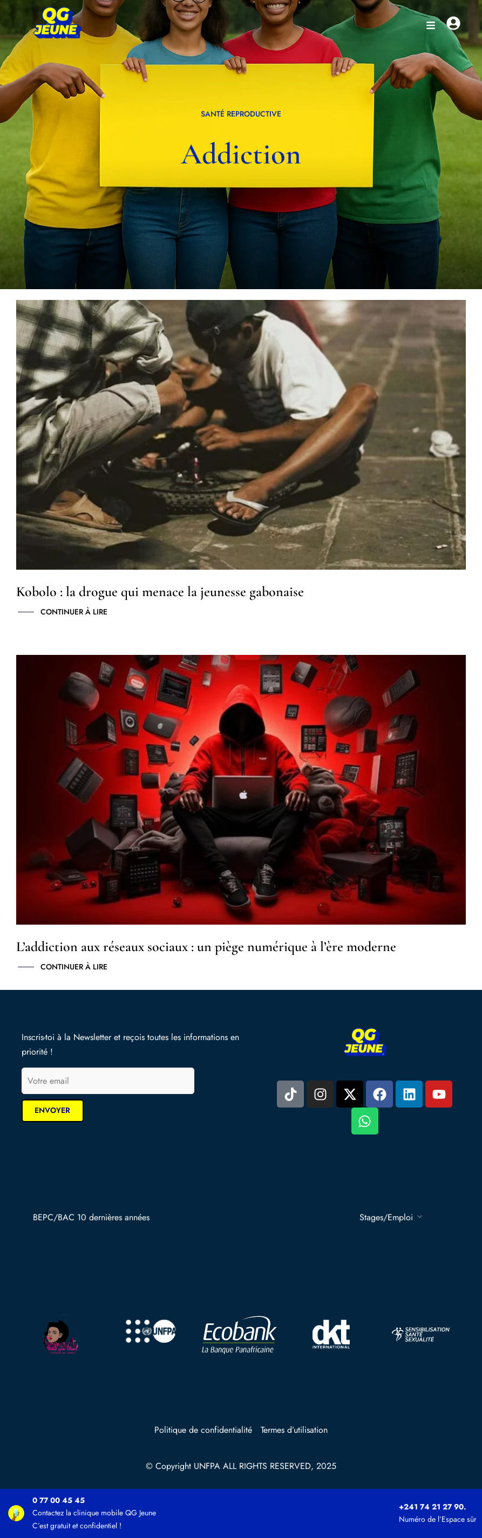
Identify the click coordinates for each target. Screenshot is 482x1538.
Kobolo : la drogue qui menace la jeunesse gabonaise (160, 591)
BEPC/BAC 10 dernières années (91, 1217)
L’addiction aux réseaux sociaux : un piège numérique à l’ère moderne (206, 946)
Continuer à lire (73, 612)
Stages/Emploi (386, 1217)
